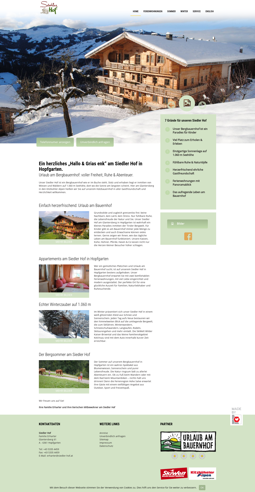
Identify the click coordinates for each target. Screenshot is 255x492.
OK (202, 487)
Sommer (171, 11)
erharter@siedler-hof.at (60, 455)
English (210, 11)
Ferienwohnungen (152, 11)
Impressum (106, 442)
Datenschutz (106, 445)
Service (197, 11)
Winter (184, 11)
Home (136, 11)
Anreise (104, 432)
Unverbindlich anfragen (95, 142)
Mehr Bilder (64, 242)
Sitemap (104, 439)
